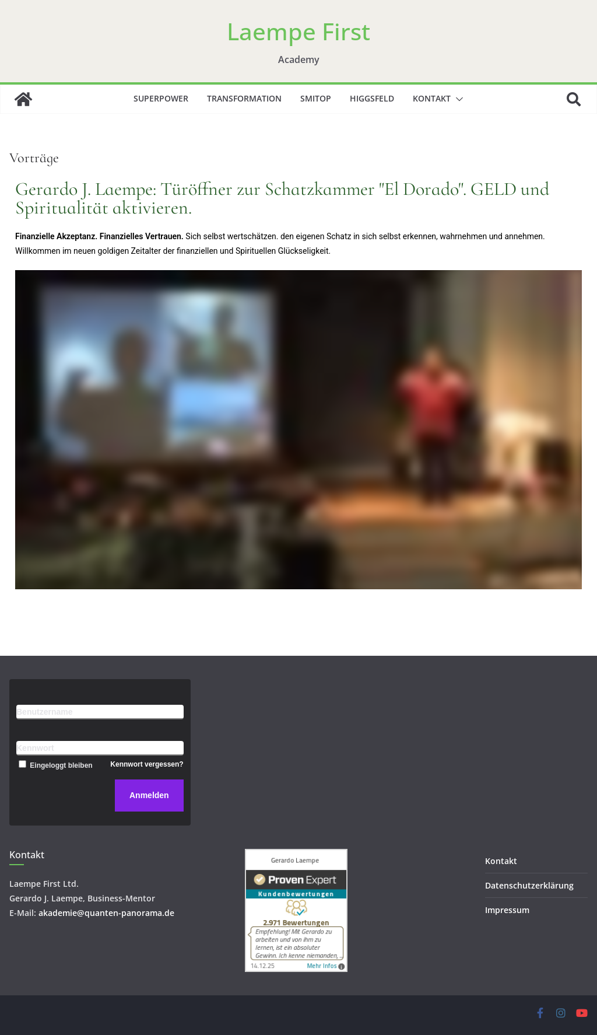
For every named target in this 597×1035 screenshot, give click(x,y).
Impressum (507, 909)
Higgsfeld (372, 98)
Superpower (161, 98)
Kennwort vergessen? (146, 764)
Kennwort (35, 748)
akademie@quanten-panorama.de (106, 912)
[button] (457, 99)
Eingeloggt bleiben (54, 765)
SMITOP (315, 98)
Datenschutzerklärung (529, 885)
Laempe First (298, 31)
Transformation (244, 98)
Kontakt (432, 98)
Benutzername (44, 711)
